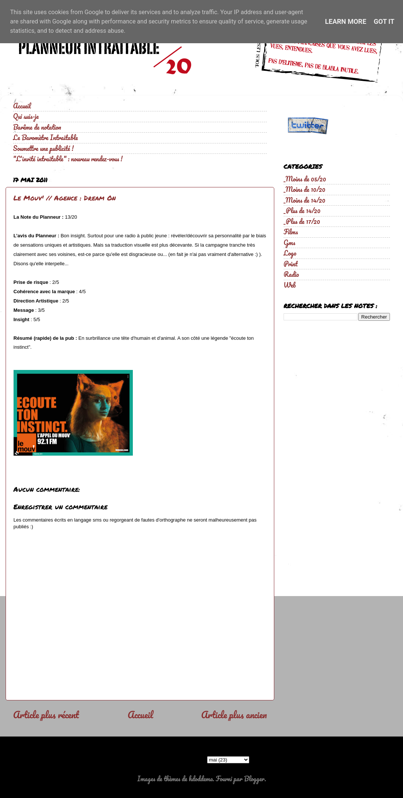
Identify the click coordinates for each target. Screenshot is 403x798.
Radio (291, 274)
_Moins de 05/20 (305, 179)
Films (291, 232)
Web (290, 285)
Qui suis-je (26, 116)
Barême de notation (37, 127)
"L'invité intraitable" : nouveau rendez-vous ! (67, 158)
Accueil (22, 106)
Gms (289, 242)
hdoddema (201, 778)
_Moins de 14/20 (304, 200)
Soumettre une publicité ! (43, 148)
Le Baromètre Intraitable (45, 137)
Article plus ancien (234, 714)
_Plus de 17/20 (302, 221)
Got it (384, 21)
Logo (290, 253)
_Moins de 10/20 (304, 189)
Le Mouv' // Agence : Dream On (64, 198)
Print (291, 264)
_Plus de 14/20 (302, 210)
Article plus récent (46, 714)
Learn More (345, 21)
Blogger (254, 778)
